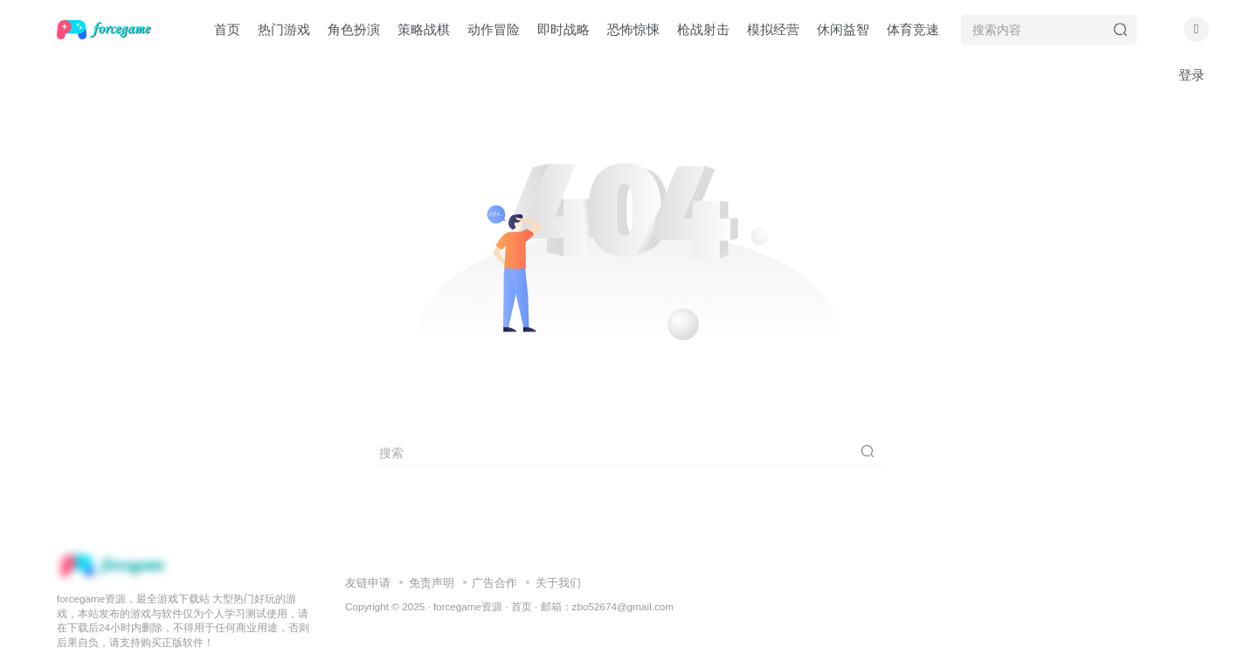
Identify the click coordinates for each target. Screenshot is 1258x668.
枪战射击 (703, 29)
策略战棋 (423, 29)
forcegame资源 (467, 606)
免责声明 (431, 582)
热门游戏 (284, 29)
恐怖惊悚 (633, 29)
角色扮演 (354, 29)
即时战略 (563, 29)
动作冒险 (493, 29)
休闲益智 (843, 29)
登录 (1192, 74)
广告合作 (494, 582)
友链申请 (368, 582)
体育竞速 (913, 29)
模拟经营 (773, 29)
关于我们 (558, 582)
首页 (227, 29)
